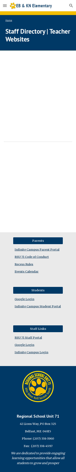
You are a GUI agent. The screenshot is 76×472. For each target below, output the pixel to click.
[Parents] (38, 240)
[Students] (38, 290)
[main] (38, 20)
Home (8, 20)
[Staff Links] (38, 328)
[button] (5, 5)
